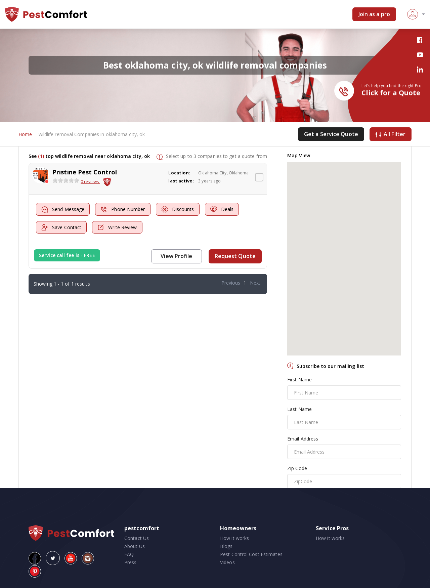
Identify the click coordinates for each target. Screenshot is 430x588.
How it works (234, 538)
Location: (179, 173)
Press (130, 562)
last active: (181, 181)
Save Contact (61, 227)
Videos (227, 562)
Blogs (226, 546)
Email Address (302, 438)
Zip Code (297, 468)
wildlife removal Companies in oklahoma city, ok (92, 134)
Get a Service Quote (331, 134)
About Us (134, 546)
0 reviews (90, 181)
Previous (231, 283)
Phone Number (122, 209)
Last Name (299, 409)
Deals (222, 209)
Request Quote (235, 256)
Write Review (117, 227)
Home (25, 134)
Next (255, 283)
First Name (299, 379)
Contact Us (136, 538)
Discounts (177, 209)
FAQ (129, 554)
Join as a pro (374, 14)
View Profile (176, 256)
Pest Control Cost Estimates (251, 554)
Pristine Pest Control (84, 172)
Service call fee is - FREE (67, 255)
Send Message (62, 209)
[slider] (65, 180)
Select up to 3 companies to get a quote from (216, 156)
